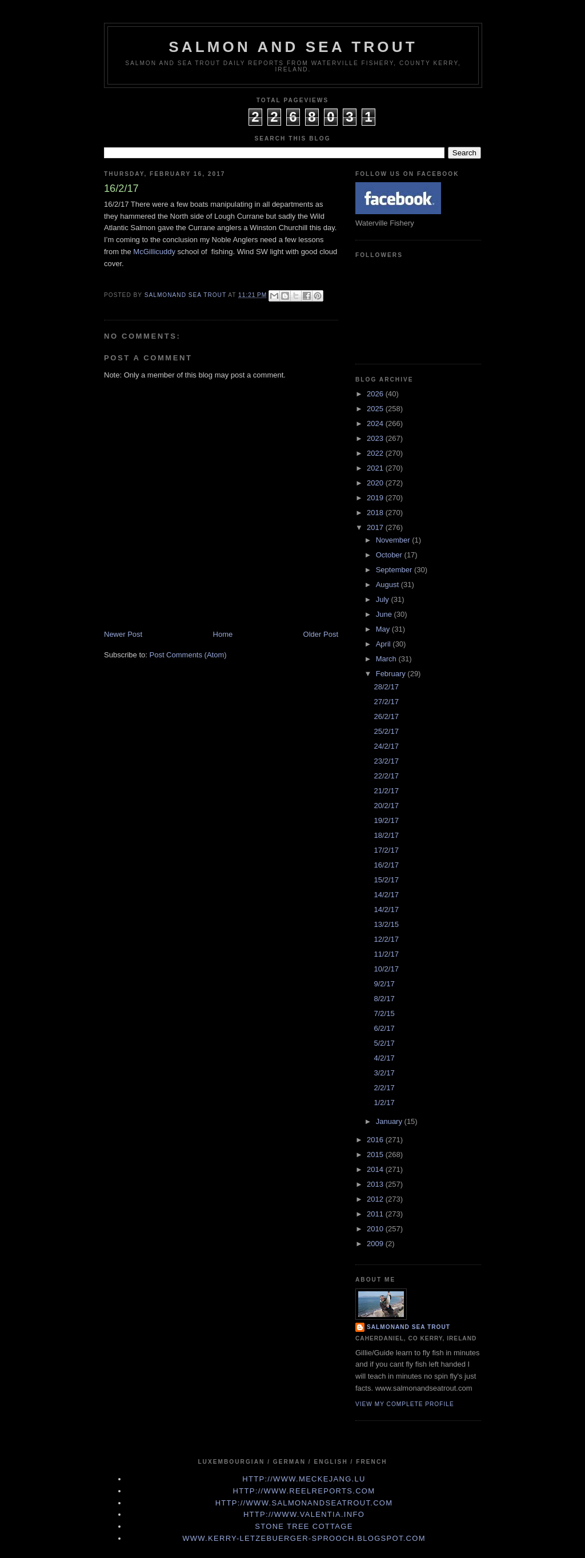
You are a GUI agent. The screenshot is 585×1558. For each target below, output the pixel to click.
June (385, 614)
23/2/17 (386, 761)
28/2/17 (386, 686)
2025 (376, 408)
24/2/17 (386, 746)
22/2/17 (386, 776)
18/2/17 (386, 835)
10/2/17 (386, 969)
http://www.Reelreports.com (304, 1491)
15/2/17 (386, 880)
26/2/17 (386, 716)
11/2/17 (386, 954)
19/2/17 (386, 820)
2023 (376, 438)
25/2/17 (386, 731)
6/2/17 (384, 1028)
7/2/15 (384, 1013)
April (384, 644)
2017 (376, 527)
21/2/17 (386, 790)
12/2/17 (386, 939)
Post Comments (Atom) (188, 654)
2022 (376, 453)
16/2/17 (386, 865)
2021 (376, 468)
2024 (376, 423)
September (395, 569)
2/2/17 (384, 1087)
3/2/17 (384, 1073)
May (384, 629)
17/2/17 (386, 850)
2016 (376, 1139)
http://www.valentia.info (303, 1514)
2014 (376, 1169)
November (394, 540)
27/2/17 (386, 701)
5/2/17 (384, 1043)
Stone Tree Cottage (303, 1526)
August (388, 584)
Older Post (320, 634)
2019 (376, 497)
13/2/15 (386, 924)
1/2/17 (384, 1102)
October (390, 555)
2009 (376, 1243)
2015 (376, 1154)
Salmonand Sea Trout (408, 1327)
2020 (376, 483)
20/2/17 (386, 805)
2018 (376, 512)
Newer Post (123, 634)
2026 (376, 394)
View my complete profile (404, 1404)
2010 (376, 1228)
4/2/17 (384, 1058)
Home (223, 634)
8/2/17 (384, 998)
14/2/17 (386, 894)
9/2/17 (384, 983)
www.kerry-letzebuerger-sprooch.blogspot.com (304, 1538)
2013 (376, 1184)
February (392, 673)
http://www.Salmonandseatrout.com (304, 1503)
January (390, 1121)
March (387, 658)
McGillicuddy (154, 251)
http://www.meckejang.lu (304, 1479)
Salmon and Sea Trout (293, 46)
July (383, 599)
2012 (376, 1199)
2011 (376, 1214)
